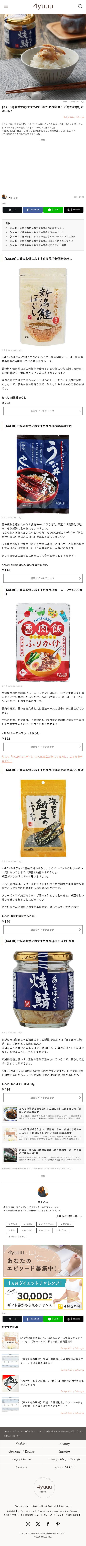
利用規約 (11, 1511)
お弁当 (29, 1224)
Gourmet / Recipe (21, 1451)
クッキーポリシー (68, 1511)
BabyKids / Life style (64, 1459)
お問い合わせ (45, 1506)
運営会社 (29, 1514)
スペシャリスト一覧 (13, 1514)
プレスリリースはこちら (25, 1506)
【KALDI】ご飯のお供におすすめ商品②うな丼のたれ (36, 232)
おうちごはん (47, 1224)
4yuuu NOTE (64, 1467)
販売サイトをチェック (42, 411)
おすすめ (28, 1230)
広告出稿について (62, 1506)
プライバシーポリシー (47, 1511)
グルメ (14, 1224)
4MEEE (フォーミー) (45, 1514)
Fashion (22, 1444)
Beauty (64, 1444)
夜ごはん (63, 1230)
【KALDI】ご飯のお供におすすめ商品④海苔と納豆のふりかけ (41, 240)
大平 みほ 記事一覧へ (68, 1216)
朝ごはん (67, 1224)
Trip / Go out (21, 1459)
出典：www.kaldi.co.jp (73, 101)
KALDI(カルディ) (18, 1236)
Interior (64, 1451)
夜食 (13, 1230)
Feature (21, 1467)
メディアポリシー (26, 1511)
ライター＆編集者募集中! (69, 1514)
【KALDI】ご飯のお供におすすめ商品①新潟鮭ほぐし (36, 227)
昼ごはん (45, 1230)
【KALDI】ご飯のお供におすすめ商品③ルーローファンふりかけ (42, 236)
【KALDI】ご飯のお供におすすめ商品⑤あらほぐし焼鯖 (37, 245)
